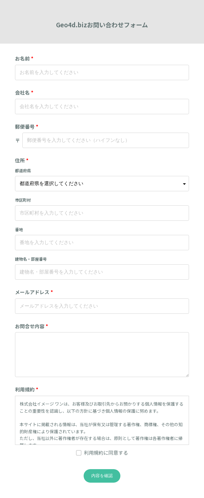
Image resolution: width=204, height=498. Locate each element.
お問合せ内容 (31, 326)
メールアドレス (34, 292)
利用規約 (26, 389)
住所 (21, 160)
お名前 (24, 58)
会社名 (24, 92)
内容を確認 (102, 475)
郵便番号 (26, 126)
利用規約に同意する (106, 452)
